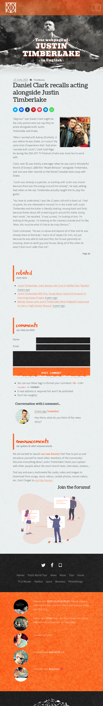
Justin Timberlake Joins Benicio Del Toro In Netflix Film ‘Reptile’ (53, 285)
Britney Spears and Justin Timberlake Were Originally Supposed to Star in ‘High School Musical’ (53, 303)
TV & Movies (39, 80)
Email (16, 346)
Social (80, 575)
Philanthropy (75, 581)
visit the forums (43, 480)
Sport (49, 581)
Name (16, 339)
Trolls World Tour (37, 575)
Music (63, 575)
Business (60, 581)
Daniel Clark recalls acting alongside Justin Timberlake (50, 92)
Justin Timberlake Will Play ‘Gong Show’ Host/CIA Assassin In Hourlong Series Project (51, 295)
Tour (71, 575)
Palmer (21, 575)
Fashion (38, 581)
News (53, 575)
